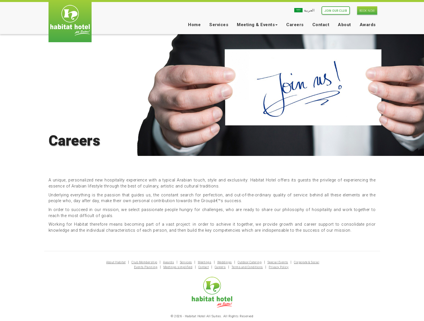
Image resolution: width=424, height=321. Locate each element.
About (344, 24)
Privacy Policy (279, 267)
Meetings (204, 262)
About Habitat (116, 262)
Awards (368, 24)
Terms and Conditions (247, 267)
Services (218, 24)
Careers (295, 24)
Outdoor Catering (250, 262)
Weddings (224, 262)
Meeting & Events (257, 24)
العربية (304, 10)
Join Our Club (335, 10)
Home (194, 24)
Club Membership (144, 262)
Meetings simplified (178, 267)
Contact (321, 24)
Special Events (278, 262)
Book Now (367, 10)
